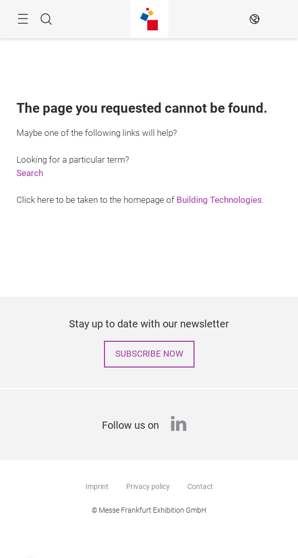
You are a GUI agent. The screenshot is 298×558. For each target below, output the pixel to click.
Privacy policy (148, 486)
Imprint (97, 486)
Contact (200, 486)
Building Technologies (219, 200)
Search (29, 173)
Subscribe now (149, 354)
